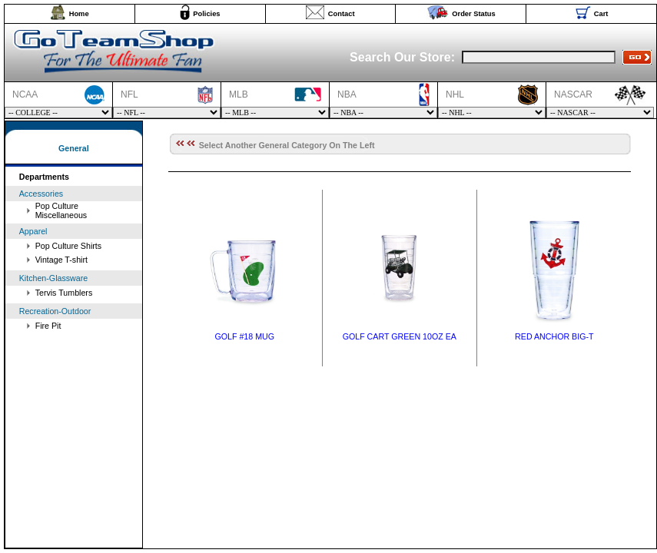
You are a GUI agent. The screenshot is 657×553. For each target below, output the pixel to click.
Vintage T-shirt (61, 259)
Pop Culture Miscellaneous (61, 210)
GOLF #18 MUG (244, 336)
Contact (341, 14)
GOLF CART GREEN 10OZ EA (399, 336)
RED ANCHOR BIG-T (554, 336)
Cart (601, 14)
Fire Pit (48, 325)
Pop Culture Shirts (68, 245)
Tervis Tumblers (64, 292)
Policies (206, 14)
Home (79, 14)
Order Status (474, 14)
